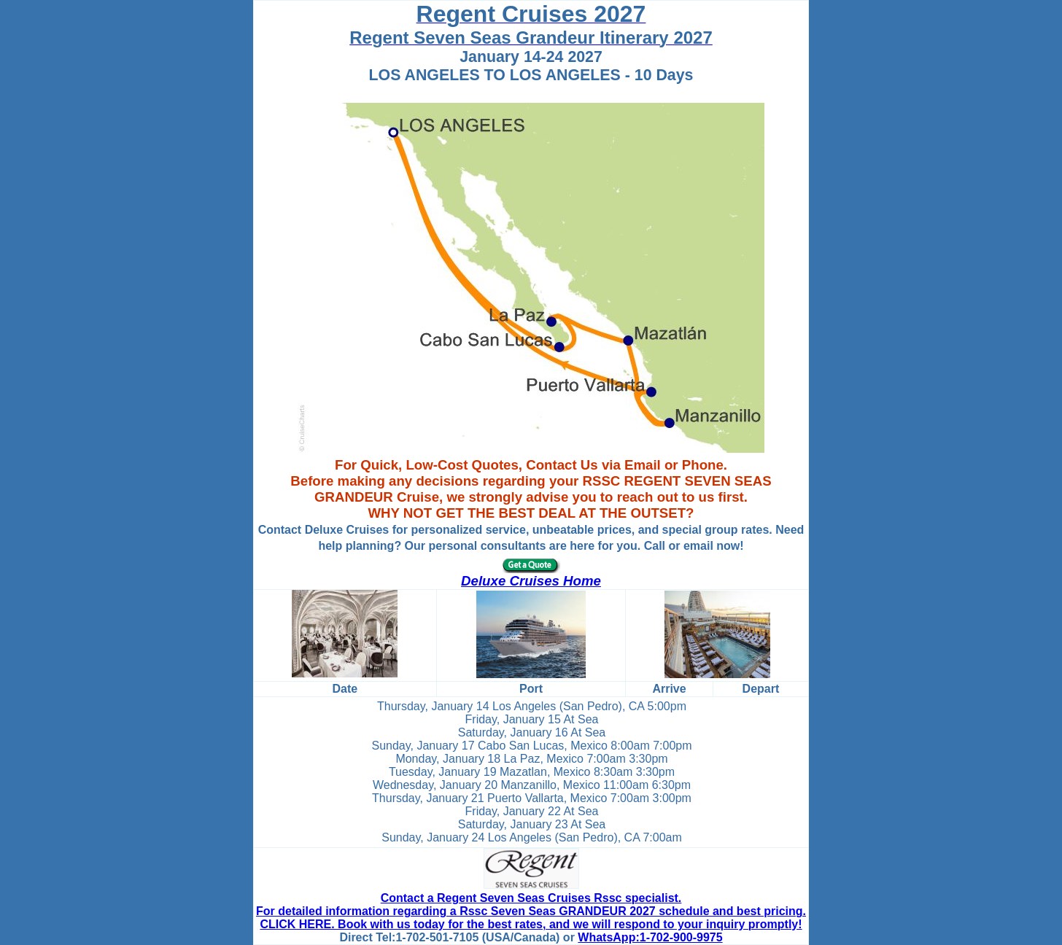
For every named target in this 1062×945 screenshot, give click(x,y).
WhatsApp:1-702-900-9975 (650, 937)
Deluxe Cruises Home (531, 580)
